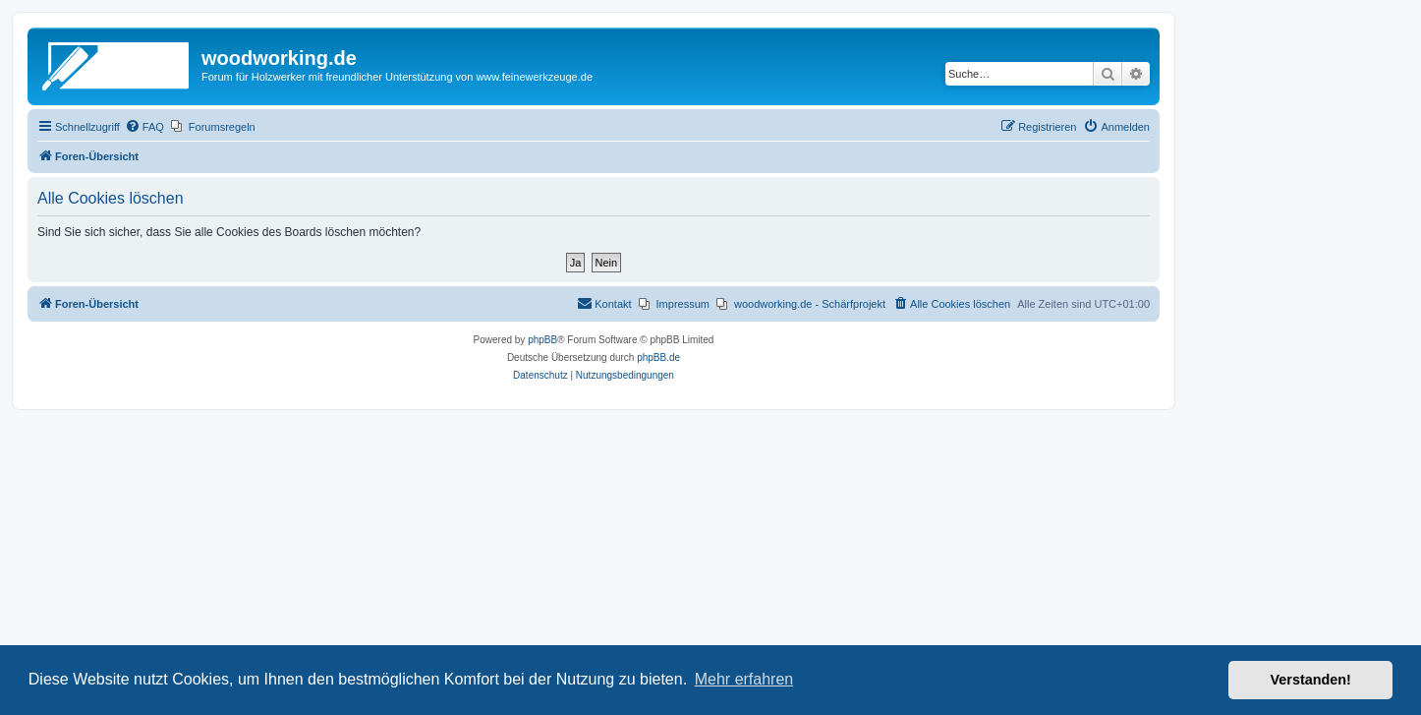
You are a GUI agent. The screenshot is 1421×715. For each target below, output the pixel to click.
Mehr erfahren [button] (744, 679)
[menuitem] (144, 127)
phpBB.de (658, 357)
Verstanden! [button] (1311, 679)
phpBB (542, 339)
